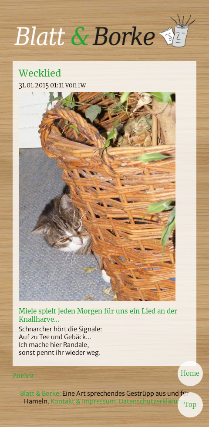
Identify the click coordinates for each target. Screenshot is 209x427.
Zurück (23, 376)
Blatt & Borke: (41, 393)
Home (190, 373)
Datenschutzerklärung (152, 401)
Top (190, 404)
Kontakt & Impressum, (84, 401)
